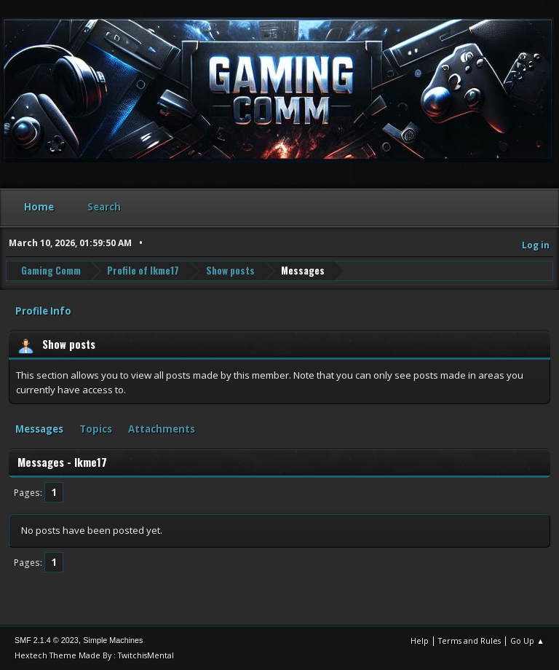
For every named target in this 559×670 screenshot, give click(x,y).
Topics (95, 429)
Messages (39, 429)
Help (420, 640)
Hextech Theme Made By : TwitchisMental (94, 655)
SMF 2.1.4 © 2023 (47, 640)
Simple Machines (113, 640)
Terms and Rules (469, 640)
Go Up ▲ (527, 640)
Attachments (161, 429)
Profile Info (43, 311)
